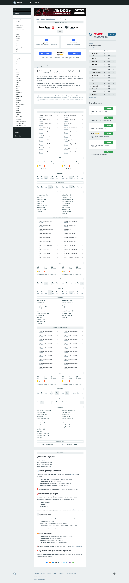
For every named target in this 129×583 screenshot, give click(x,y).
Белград (94, 67)
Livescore (36, 573)
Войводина (94, 56)
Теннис (17, 132)
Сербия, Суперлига (76, 546)
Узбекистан (18, 100)
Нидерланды (19, 44)
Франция (18, 52)
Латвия (17, 82)
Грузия (17, 73)
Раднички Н (95, 86)
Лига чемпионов (19, 25)
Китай (17, 42)
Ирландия (18, 76)
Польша (17, 88)
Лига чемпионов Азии (21, 121)
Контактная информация (39, 579)
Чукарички (94, 69)
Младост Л (94, 89)
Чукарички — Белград (72, 444)
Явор (93, 83)
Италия (17, 40)
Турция (17, 98)
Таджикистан (19, 92)
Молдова (18, 86)
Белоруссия (18, 65)
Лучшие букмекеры (95, 103)
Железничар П (95, 61)
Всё (16, 10)
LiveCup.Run (73, 474)
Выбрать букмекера (77, 510)
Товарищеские (19, 31)
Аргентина (18, 61)
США (17, 50)
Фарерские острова (20, 104)
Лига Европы (19, 27)
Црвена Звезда (95, 53)
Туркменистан (19, 96)
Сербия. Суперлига (94, 48)
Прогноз (43, 66)
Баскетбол (18, 136)
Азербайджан (19, 59)
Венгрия (17, 71)
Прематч (49, 66)
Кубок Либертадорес (20, 123)
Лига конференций (20, 29)
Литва (17, 84)
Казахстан (18, 78)
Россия (17, 17)
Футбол (17, 13)
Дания (17, 74)
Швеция (17, 110)
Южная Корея (19, 116)
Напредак (94, 94)
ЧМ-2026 (18, 22)
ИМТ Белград (95, 75)
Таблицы (36, 2)
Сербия (17, 90)
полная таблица (92, 97)
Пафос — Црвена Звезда (47, 444)
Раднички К (95, 78)
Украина (17, 102)
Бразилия (18, 69)
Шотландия (18, 112)
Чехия (17, 108)
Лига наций (18, 20)
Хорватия (18, 106)
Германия (18, 36)
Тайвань (17, 94)
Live (30, 2)
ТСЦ (93, 80)
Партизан (94, 58)
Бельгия (17, 67)
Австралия (18, 55)
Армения (18, 63)
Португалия (18, 46)
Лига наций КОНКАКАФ (21, 125)
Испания (18, 38)
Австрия (17, 57)
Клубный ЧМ (19, 119)
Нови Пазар (94, 64)
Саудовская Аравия (20, 48)
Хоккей (17, 129)
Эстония (17, 114)
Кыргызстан (18, 80)
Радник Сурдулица (96, 72)
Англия (17, 34)
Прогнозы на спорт (71, 573)
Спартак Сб (94, 91)
